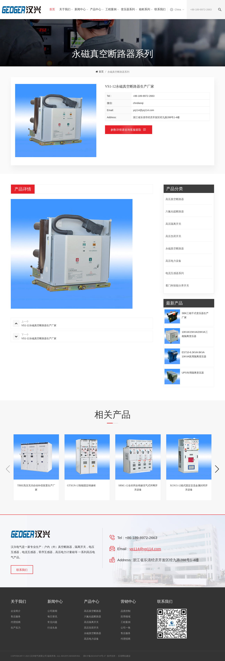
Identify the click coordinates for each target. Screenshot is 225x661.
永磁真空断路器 (175, 248)
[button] (217, 469)
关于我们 (64, 9)
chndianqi (138, 103)
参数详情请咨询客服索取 (126, 129)
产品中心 (95, 9)
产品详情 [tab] (22, 189)
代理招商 (16, 622)
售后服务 (16, 616)
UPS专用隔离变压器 (193, 372)
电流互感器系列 (175, 273)
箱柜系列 (144, 9)
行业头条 (52, 627)
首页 (52, 9)
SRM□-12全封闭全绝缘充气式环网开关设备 (138, 487)
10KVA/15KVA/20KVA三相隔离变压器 (195, 334)
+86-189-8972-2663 (143, 96)
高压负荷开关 (173, 236)
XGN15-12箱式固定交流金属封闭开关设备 (189, 487)
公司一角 (125, 627)
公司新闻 (52, 611)
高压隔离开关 (173, 223)
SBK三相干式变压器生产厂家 (195, 315)
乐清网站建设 (124, 656)
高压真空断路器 (175, 199)
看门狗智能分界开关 (177, 285)
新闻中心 (80, 9)
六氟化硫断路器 (175, 211)
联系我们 (160, 9)
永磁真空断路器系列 (118, 71)
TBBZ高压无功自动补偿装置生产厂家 (36, 487)
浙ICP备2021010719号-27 (94, 656)
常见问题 (52, 622)
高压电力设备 (173, 260)
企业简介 (16, 611)
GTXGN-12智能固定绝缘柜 (81, 485)
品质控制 (125, 611)
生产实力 (16, 627)
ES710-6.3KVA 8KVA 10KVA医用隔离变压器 (194, 354)
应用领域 (125, 616)
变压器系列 (128, 9)
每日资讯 (52, 616)
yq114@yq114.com (143, 110)
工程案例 (110, 9)
